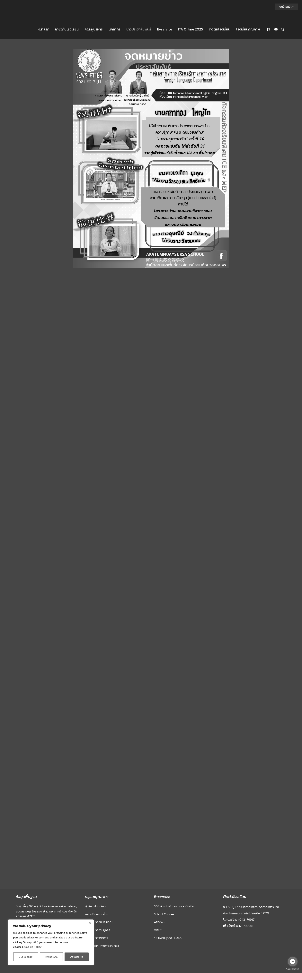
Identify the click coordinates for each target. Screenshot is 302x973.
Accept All (76, 957)
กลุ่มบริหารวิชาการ (96, 938)
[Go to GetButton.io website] (292, 969)
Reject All (51, 957)
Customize (25, 957)
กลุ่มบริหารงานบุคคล (97, 930)
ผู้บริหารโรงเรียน (95, 906)
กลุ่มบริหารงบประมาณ (98, 922)
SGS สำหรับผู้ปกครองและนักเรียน (174, 906)
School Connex (164, 914)
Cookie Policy (32, 947)
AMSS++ (159, 922)
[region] (51, 942)
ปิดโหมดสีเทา (286, 7)
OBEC (158, 930)
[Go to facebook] (293, 961)
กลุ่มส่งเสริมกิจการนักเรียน (102, 946)
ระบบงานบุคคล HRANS (168, 938)
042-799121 (247, 919)
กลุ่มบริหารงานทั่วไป (97, 914)
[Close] (89, 922)
